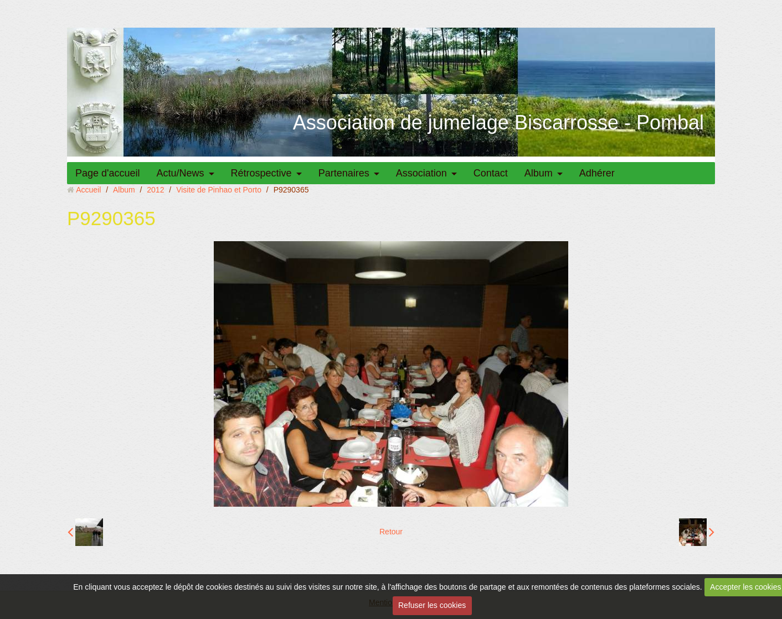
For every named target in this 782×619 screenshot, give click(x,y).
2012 (155, 189)
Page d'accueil (107, 173)
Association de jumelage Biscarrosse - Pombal (498, 122)
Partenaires (343, 173)
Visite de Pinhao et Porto (218, 189)
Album (538, 173)
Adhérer (597, 173)
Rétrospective (261, 173)
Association (421, 173)
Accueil (88, 189)
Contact (491, 173)
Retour (391, 531)
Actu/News (180, 173)
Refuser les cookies (432, 605)
